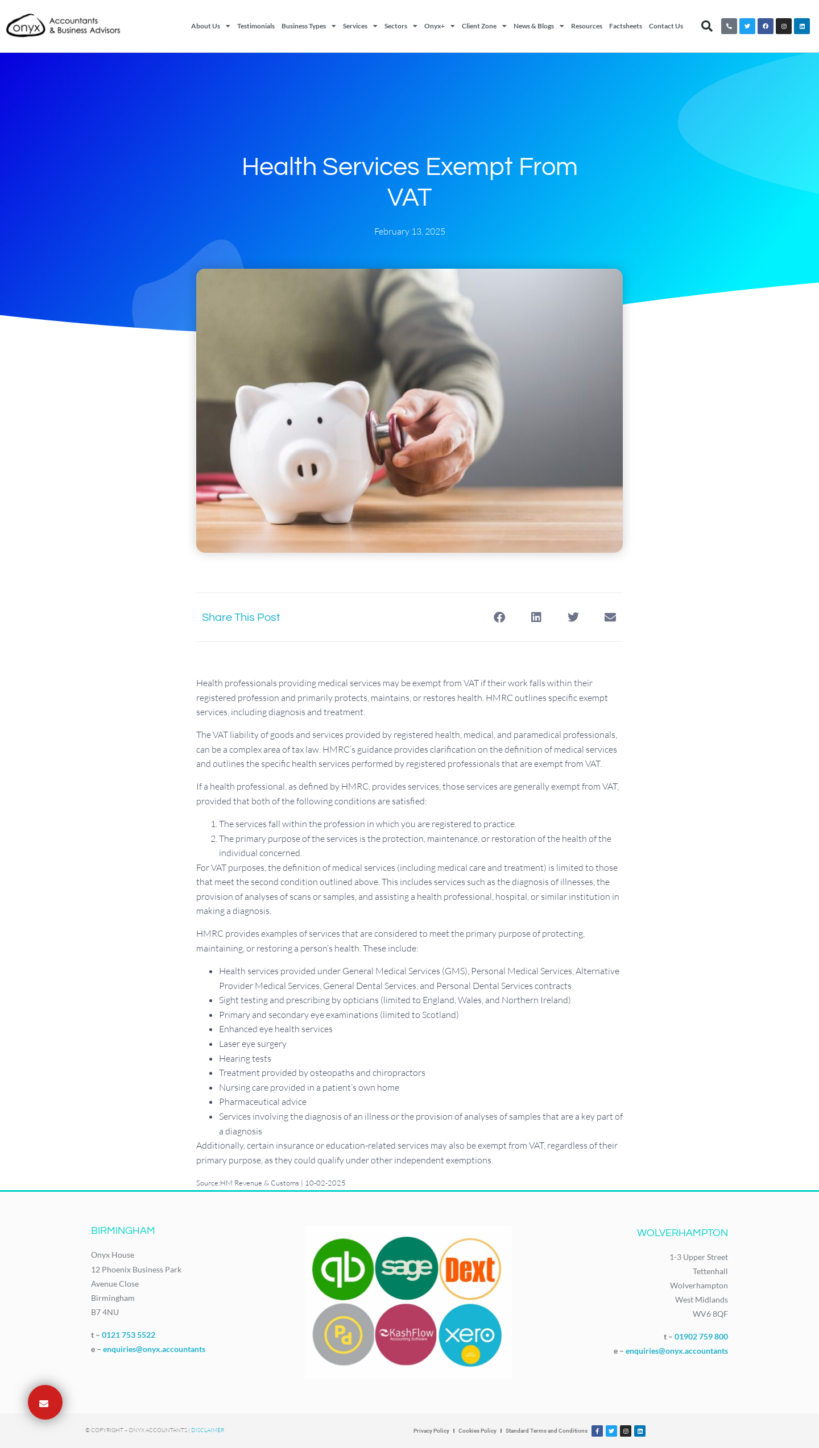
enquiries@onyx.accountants (154, 1349)
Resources (586, 26)
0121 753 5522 (128, 1334)
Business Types (309, 26)
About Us (210, 26)
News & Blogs (539, 26)
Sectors (400, 26)
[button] (707, 26)
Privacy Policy (431, 1431)
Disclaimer (207, 1430)
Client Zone (484, 26)
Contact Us (666, 26)
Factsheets (625, 26)
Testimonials (256, 26)
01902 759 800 (701, 1336)
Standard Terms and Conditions (547, 1431)
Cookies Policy (477, 1431)
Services (360, 26)
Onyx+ (439, 26)
